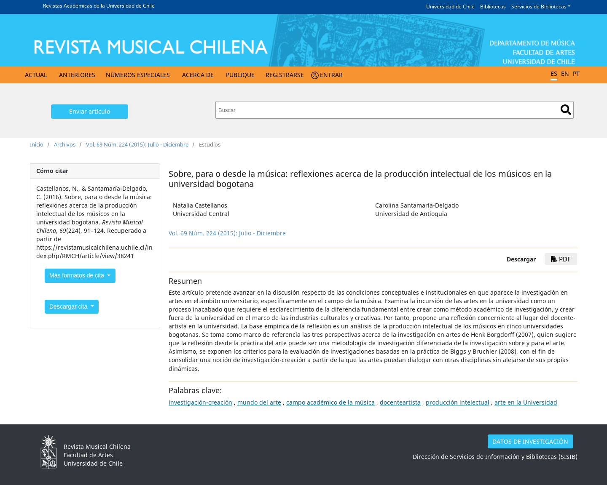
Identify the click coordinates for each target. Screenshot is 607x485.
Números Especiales (138, 75)
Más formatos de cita (77, 275)
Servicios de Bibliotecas (539, 6)
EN (565, 73)
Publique (240, 75)
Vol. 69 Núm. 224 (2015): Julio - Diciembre (137, 144)
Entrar (331, 75)
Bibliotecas (493, 6)
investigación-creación (200, 402)
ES (554, 73)
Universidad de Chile (450, 6)
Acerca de (198, 75)
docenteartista (400, 402)
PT (576, 73)
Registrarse (285, 75)
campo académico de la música (330, 402)
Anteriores (77, 75)
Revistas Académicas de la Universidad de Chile (99, 5)
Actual (36, 75)
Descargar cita (69, 306)
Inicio (36, 144)
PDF (561, 259)
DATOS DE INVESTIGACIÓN (530, 441)
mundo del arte (259, 402)
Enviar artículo (89, 111)
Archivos (64, 144)
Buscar (566, 109)
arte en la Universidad (525, 402)
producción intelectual (457, 402)
